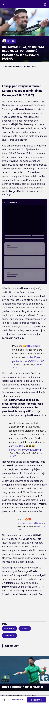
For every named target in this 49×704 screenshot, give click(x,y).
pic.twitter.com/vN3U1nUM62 (28, 361)
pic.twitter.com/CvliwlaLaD (32, 522)
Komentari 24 (18, 700)
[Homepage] (44, 4)
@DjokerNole (33, 345)
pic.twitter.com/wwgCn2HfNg (24, 449)
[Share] (5, 699)
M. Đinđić (8, 41)
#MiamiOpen (34, 357)
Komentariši (36, 700)
